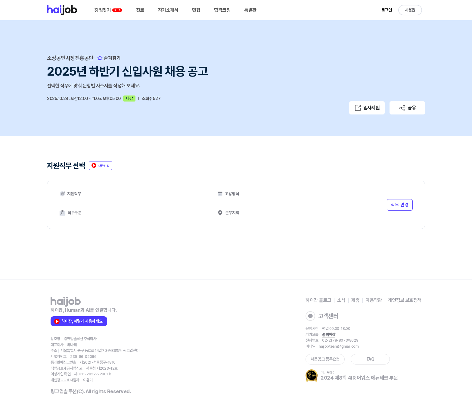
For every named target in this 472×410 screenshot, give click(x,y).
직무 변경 (400, 205)
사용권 (410, 10)
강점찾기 (108, 10)
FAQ (370, 359)
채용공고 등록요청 (325, 359)
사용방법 (101, 165)
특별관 (250, 10)
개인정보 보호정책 (404, 300)
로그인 (386, 10)
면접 (196, 10)
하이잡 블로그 (318, 300)
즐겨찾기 (109, 58)
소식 (341, 300)
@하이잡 (328, 334)
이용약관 (373, 300)
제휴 (355, 300)
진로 (140, 10)
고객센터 (322, 316)
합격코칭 (222, 10)
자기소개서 (168, 10)
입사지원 (367, 107)
